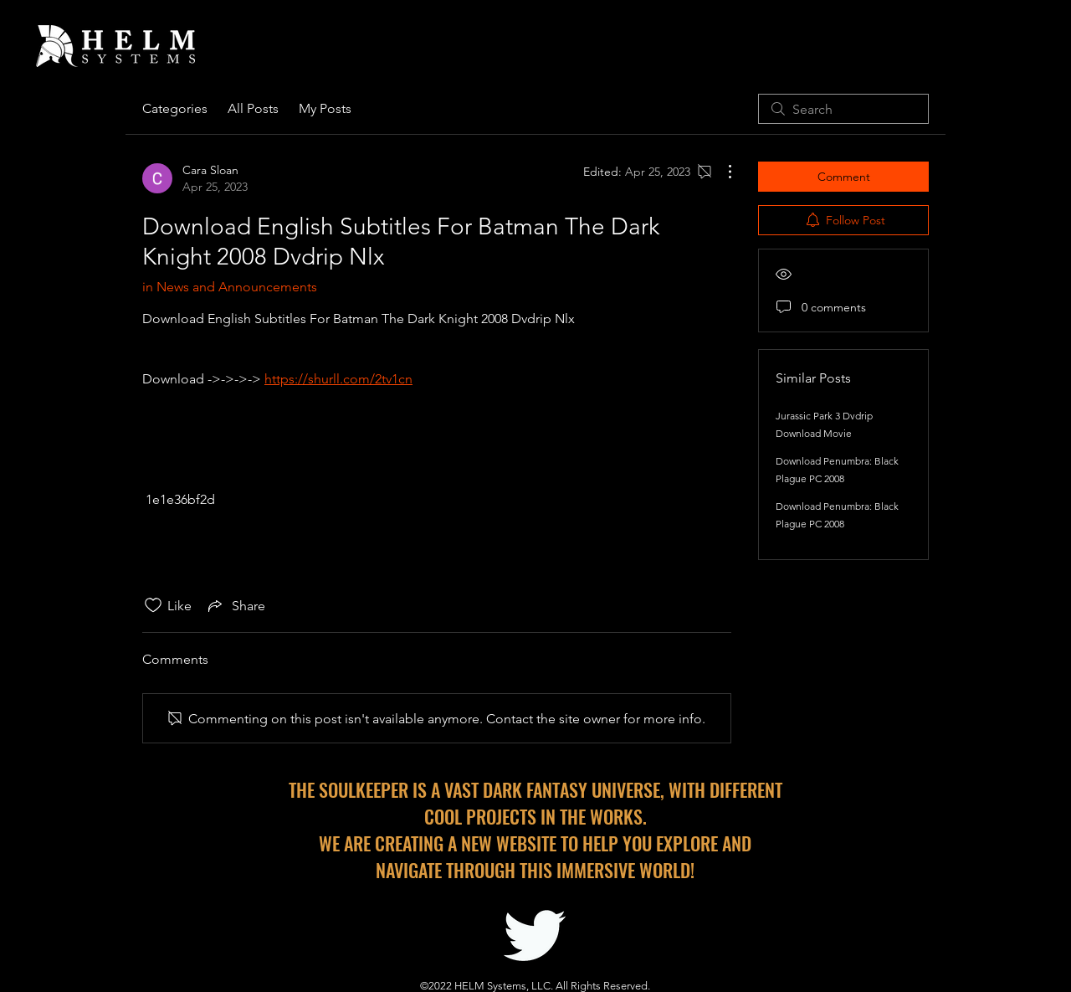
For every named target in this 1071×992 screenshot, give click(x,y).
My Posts (325, 108)
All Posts (253, 108)
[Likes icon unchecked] (153, 605)
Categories (175, 108)
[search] (843, 109)
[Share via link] (235, 605)
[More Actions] (721, 172)
